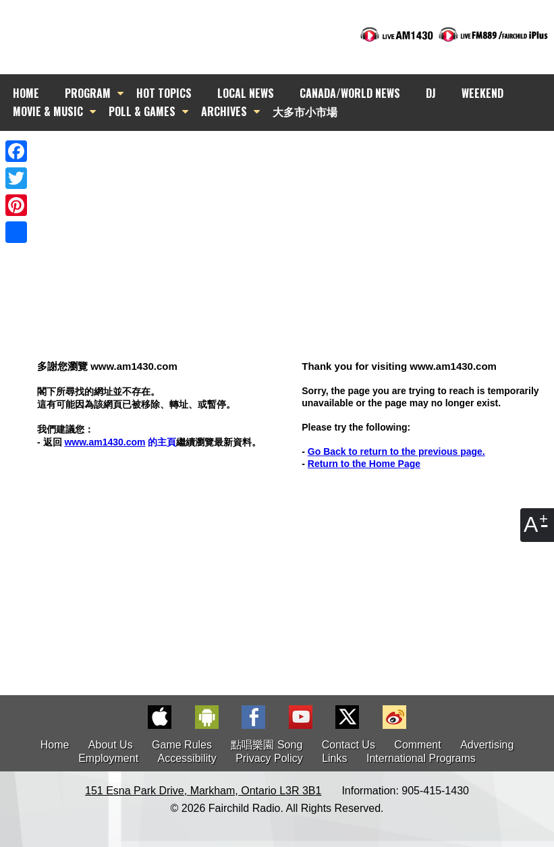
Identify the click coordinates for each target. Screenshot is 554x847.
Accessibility (187, 758)
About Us (110, 744)
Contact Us (348, 744)
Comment (417, 744)
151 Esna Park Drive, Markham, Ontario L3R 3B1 (203, 790)
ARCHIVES (224, 111)
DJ (431, 93)
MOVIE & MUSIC (48, 111)
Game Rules (182, 744)
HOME (26, 93)
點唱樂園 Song (268, 744)
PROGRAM (88, 93)
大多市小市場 (305, 111)
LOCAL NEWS (245, 93)
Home (55, 744)
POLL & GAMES (142, 111)
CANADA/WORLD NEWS (350, 93)
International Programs (421, 758)
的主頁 (120, 442)
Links (334, 758)
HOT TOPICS (164, 93)
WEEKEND (482, 93)
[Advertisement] (289, 219)
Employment (108, 758)
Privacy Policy (269, 758)
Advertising (487, 744)
